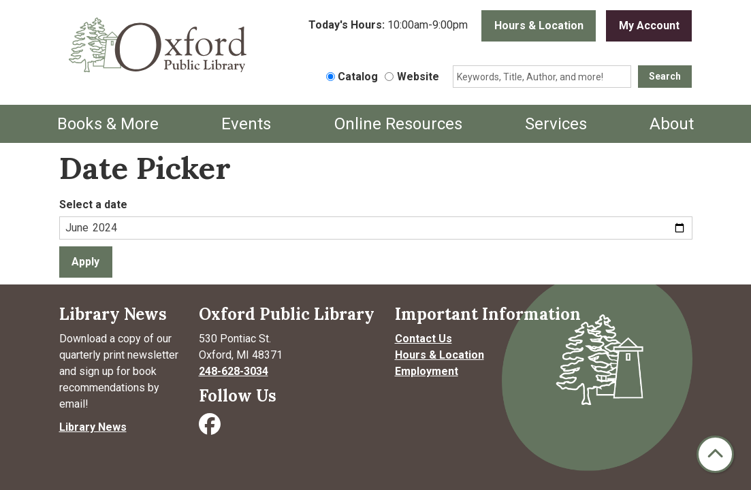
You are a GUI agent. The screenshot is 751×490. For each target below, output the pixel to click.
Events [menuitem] (246, 123)
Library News (93, 427)
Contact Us (423, 338)
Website (418, 76)
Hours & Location (539, 25)
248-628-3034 (233, 371)
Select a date (93, 204)
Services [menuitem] (556, 123)
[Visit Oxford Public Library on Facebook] (211, 428)
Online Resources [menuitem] (398, 123)
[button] (388, 29)
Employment (426, 371)
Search (665, 76)
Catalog (358, 76)
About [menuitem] (672, 123)
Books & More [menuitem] (108, 123)
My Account (649, 25)
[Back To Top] (715, 454)
